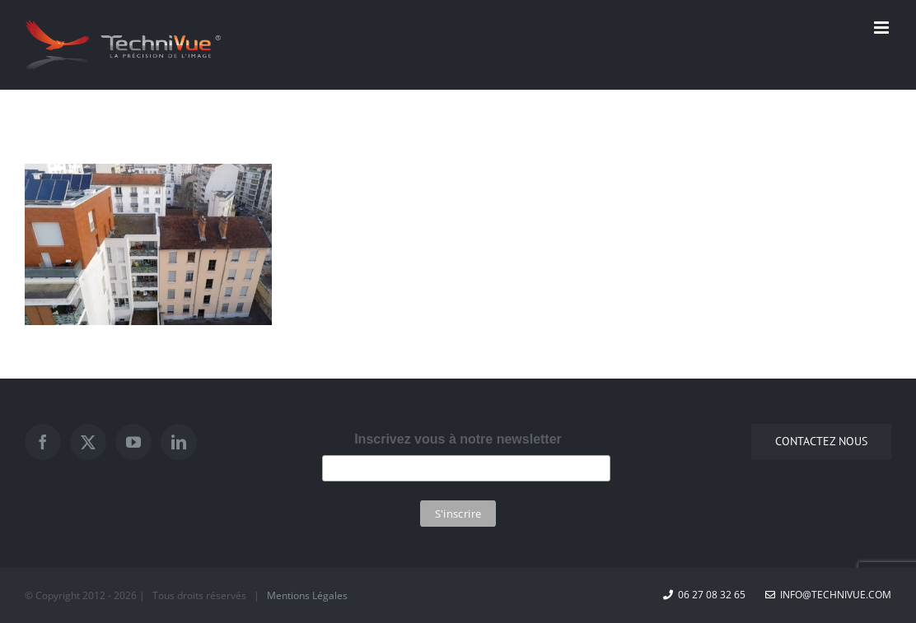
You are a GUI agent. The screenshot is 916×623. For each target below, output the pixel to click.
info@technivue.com (828, 595)
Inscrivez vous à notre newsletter (458, 439)
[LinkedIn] (179, 442)
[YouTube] (133, 442)
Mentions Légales (307, 595)
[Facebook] (43, 442)
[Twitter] (88, 442)
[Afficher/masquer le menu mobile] (882, 27)
